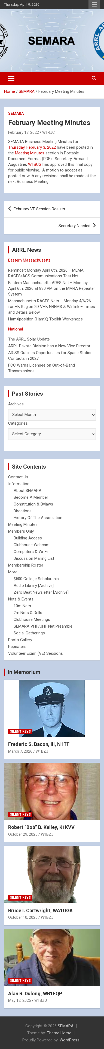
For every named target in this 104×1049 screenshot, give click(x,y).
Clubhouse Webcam (32, 544)
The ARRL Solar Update (29, 339)
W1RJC (48, 132)
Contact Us (18, 477)
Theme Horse (59, 1033)
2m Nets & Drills (28, 612)
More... (14, 572)
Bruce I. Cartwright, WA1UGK (40, 910)
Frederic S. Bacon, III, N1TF (38, 744)
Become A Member (31, 497)
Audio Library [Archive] (34, 585)
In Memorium (24, 672)
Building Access (28, 538)
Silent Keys (20, 731)
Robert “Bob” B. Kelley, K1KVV (41, 827)
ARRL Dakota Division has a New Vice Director (49, 346)
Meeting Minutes (29, 153)
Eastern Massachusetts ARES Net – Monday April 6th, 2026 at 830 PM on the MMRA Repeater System (51, 288)
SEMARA (16, 113)
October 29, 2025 (23, 834)
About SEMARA (27, 490)
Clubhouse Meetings (32, 619)
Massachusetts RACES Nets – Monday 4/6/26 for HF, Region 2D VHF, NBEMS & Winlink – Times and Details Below (51, 306)
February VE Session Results (39, 208)
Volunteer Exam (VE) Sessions (35, 653)
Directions (23, 510)
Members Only (21, 531)
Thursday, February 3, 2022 (32, 147)
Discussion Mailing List (34, 558)
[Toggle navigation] (11, 78)
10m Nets (22, 605)
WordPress (69, 1040)
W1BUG (34, 164)
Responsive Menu (94, 4)
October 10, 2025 (23, 917)
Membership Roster (25, 565)
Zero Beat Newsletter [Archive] (41, 592)
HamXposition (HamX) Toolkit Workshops (45, 319)
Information (18, 483)
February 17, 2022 (23, 132)
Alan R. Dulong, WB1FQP (35, 993)
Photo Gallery (20, 639)
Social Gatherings (29, 633)
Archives (16, 404)
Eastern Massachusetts (29, 260)
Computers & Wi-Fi (31, 551)
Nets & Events (20, 599)
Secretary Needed (74, 225)
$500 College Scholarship (36, 578)
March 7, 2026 (20, 751)
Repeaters (17, 646)
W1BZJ (42, 751)
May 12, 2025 (19, 1000)
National (15, 329)
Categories (18, 423)
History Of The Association (38, 517)
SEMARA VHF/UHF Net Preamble (43, 626)
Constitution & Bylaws (33, 504)
